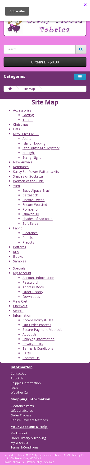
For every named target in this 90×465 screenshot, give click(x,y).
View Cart (20, 301)
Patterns (19, 247)
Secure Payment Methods (42, 329)
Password (30, 282)
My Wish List (19, 442)
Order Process (21, 415)
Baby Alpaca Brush (36, 190)
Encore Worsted (34, 204)
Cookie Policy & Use (38, 320)
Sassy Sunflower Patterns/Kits (36, 171)
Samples (19, 261)
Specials (19, 268)
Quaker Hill (30, 214)
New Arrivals (22, 162)
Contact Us (31, 358)
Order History (32, 292)
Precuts (28, 242)
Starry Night (31, 157)
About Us (29, 334)
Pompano (30, 209)
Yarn (16, 185)
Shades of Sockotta (37, 218)
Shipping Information (38, 339)
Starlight (28, 152)
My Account (22, 273)
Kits (16, 251)
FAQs (26, 353)
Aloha (26, 138)
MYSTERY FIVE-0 (26, 134)
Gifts (16, 129)
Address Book (33, 287)
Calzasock (30, 195)
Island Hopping (33, 143)
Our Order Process (36, 325)
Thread (27, 119)
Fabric (17, 228)
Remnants (21, 167)
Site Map (28, 89)
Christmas (20, 124)
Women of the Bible (28, 181)
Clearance (30, 233)
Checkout (20, 306)
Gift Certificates (22, 410)
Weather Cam (20, 392)
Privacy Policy (32, 343)
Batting (28, 115)
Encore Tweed (33, 200)
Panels (27, 237)
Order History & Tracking (28, 438)
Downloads (31, 296)
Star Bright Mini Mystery (40, 148)
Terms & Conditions (37, 348)
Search (18, 310)
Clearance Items (22, 406)
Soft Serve (30, 223)
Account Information (38, 277)
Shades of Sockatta (28, 176)
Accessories (22, 110)
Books (18, 256)
